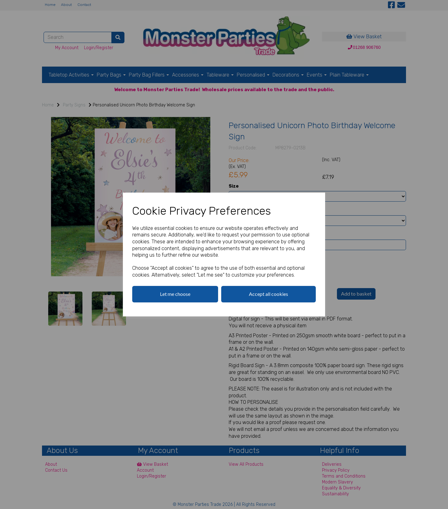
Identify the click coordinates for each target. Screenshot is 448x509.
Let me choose (175, 294)
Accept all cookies (268, 294)
